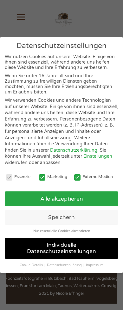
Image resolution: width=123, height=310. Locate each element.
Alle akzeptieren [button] (61, 199)
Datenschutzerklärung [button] (65, 265)
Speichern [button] (61, 217)
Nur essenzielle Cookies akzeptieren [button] (61, 231)
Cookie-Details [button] (32, 265)
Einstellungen (97, 156)
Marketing (53, 176)
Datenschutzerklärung (73, 150)
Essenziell (19, 176)
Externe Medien (93, 176)
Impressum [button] (95, 265)
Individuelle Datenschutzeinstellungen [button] (61, 248)
